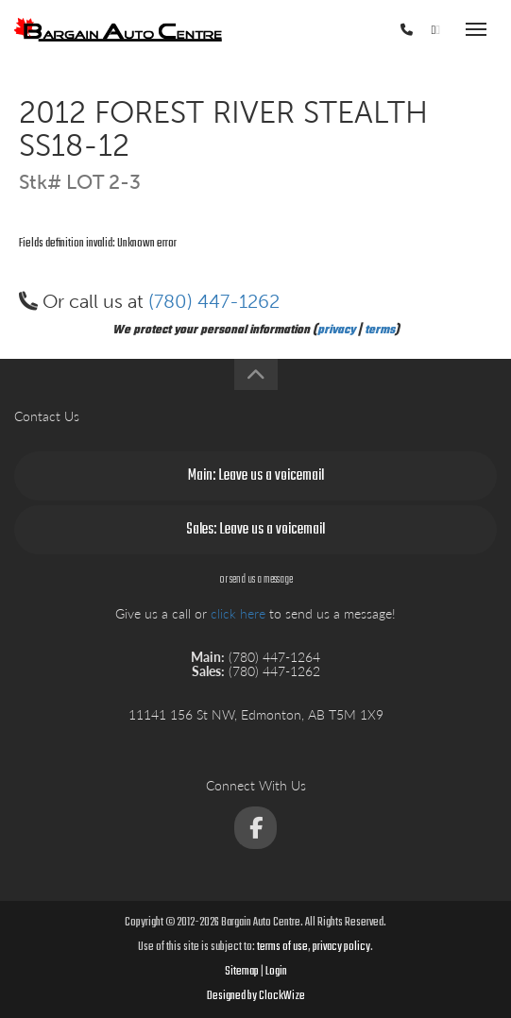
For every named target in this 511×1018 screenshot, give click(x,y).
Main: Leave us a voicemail (256, 476)
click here (238, 613)
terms (380, 330)
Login (276, 971)
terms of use (282, 947)
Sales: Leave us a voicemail (255, 529)
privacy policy (341, 947)
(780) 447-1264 (347, 32)
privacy (336, 330)
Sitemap (242, 971)
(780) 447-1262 (214, 301)
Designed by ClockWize (256, 996)
